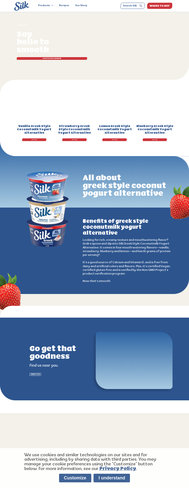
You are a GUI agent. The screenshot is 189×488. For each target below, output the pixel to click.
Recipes (64, 5)
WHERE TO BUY (160, 5)
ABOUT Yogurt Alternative (39, 60)
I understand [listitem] (111, 477)
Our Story (81, 5)
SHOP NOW (34, 137)
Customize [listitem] (75, 477)
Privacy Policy (117, 468)
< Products (22, 25)
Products (45, 5)
